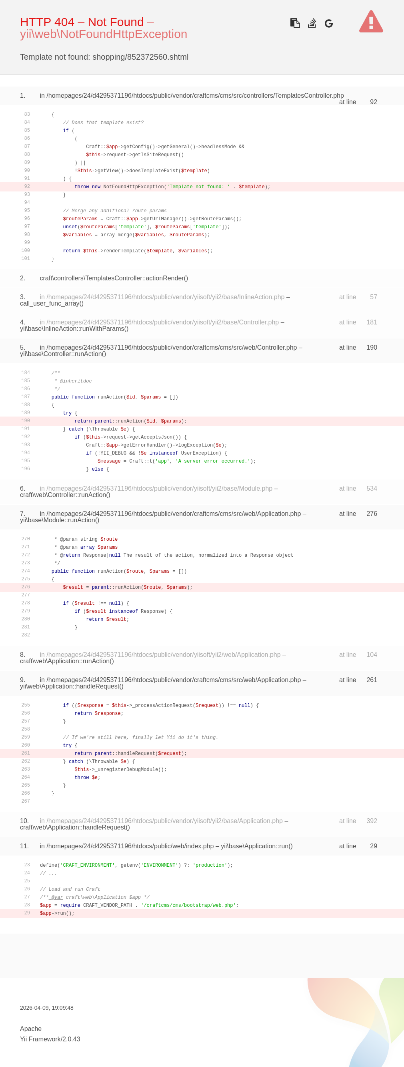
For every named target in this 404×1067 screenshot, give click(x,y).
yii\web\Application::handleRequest (69, 686)
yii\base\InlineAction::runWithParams (72, 328)
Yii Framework (40, 1039)
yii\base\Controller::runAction (61, 353)
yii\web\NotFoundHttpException (104, 33)
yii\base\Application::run (254, 846)
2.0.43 (71, 1039)
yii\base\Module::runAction (57, 520)
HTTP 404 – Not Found (82, 21)
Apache (31, 1028)
